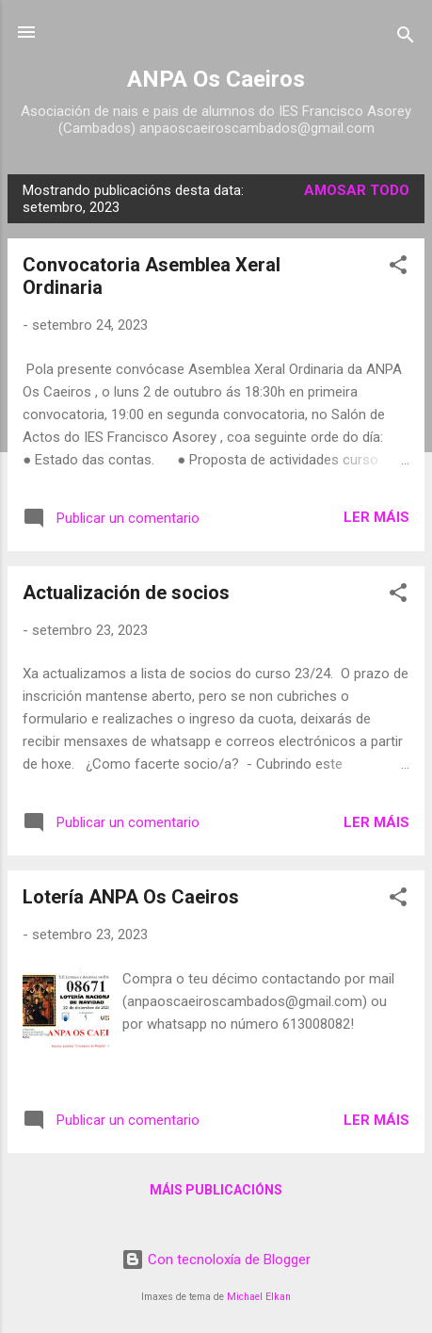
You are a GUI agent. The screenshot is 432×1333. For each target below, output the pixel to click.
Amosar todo (356, 190)
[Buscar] (405, 38)
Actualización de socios (126, 592)
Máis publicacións (216, 1189)
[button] (398, 268)
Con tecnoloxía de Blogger (216, 1259)
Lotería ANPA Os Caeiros (131, 897)
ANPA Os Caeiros (216, 79)
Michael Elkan (259, 1297)
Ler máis (376, 517)
